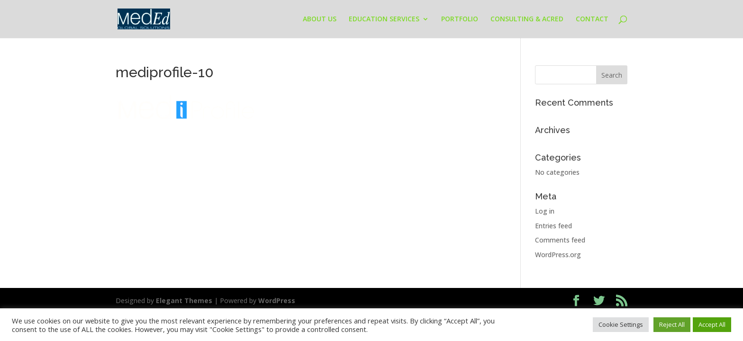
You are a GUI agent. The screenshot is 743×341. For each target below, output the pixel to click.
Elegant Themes (184, 300)
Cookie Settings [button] (620, 324)
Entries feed (553, 225)
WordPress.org (558, 254)
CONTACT (592, 19)
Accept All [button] (711, 324)
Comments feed (560, 239)
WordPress (276, 300)
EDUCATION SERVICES (384, 19)
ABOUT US (319, 19)
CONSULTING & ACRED (526, 19)
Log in (544, 210)
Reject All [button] (672, 324)
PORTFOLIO (459, 19)
